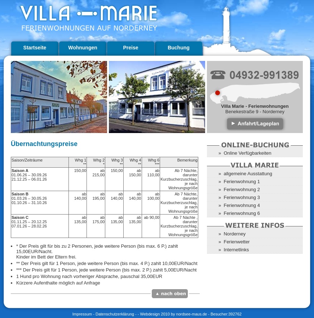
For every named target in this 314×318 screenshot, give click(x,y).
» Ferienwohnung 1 (239, 181)
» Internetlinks (233, 249)
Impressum (82, 314)
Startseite (35, 47)
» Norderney (232, 234)
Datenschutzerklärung (115, 314)
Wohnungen (82, 47)
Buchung (179, 47)
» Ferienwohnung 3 (239, 197)
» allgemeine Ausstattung (245, 173)
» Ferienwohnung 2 (239, 189)
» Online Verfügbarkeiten (244, 153)
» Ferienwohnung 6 (239, 213)
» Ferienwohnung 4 (239, 205)
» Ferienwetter (234, 241)
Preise (130, 47)
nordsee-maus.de (191, 314)
